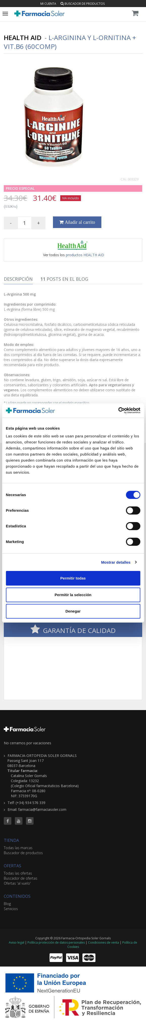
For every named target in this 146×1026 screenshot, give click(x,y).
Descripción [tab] (18, 279)
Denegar (72, 611)
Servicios (11, 908)
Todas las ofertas (18, 873)
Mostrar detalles (116, 562)
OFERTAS (12, 866)
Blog (7, 903)
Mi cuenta (48, 4)
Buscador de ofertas (20, 878)
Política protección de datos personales (56, 942)
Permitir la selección (73, 595)
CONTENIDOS (17, 896)
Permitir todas (73, 578)
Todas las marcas (18, 847)
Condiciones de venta (103, 942)
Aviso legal (16, 942)
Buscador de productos (83, 4)
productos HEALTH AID (85, 254)
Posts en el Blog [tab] (64, 279)
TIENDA (11, 840)
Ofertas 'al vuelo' (17, 883)
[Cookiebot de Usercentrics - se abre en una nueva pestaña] (118, 410)
